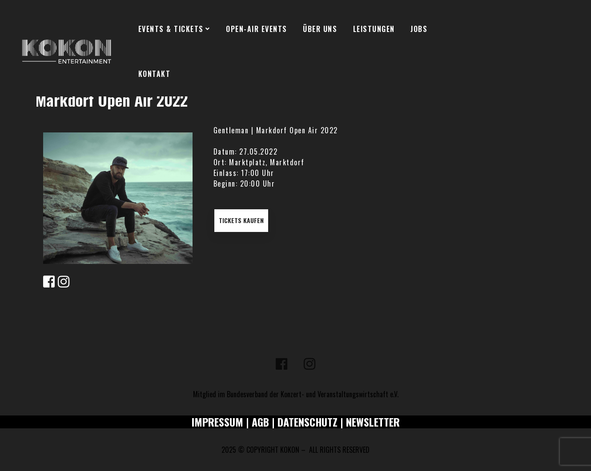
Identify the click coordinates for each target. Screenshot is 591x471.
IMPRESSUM (217, 422)
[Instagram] (309, 364)
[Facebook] (281, 364)
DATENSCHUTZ (307, 422)
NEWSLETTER (373, 422)
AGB (260, 422)
